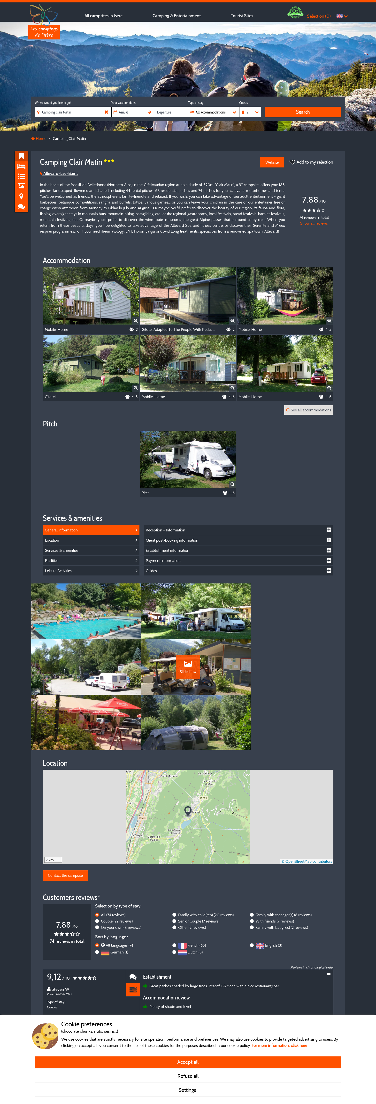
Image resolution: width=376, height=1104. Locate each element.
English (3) (273, 894)
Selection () (319, 16)
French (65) (197, 894)
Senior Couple (198, 870)
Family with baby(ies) (282, 876)
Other (192, 876)
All (113, 864)
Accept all (188, 1062)
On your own (121, 876)
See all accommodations (308, 410)
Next (328, 1001)
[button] (188, 760)
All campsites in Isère (103, 15)
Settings (188, 1090)
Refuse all (188, 1076)
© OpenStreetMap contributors (307, 810)
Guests (243, 102)
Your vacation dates (123, 102)
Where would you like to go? (53, 102)
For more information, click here (279, 1045)
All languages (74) (120, 894)
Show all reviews (314, 223)
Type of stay (195, 102)
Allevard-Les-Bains (59, 173)
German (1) (119, 901)
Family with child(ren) (206, 864)
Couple (117, 870)
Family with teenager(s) (284, 864)
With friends (275, 870)
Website (271, 162)
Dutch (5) (195, 901)
